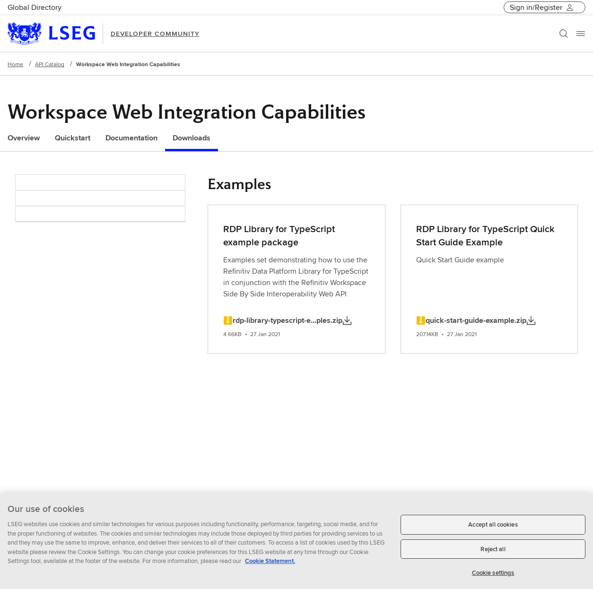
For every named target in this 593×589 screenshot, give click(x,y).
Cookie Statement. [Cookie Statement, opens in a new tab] (270, 565)
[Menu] (580, 33)
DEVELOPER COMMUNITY (155, 33)
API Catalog (49, 64)
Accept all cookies (492, 529)
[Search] (563, 33)
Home (15, 64)
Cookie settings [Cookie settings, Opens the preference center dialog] (493, 577)
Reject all (492, 553)
